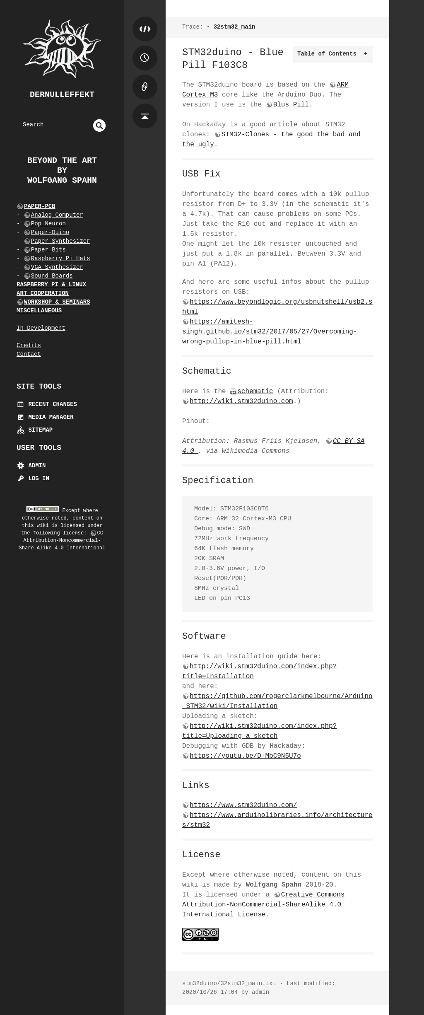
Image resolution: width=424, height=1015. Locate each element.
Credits (29, 345)
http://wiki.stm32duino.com (241, 401)
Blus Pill (291, 105)
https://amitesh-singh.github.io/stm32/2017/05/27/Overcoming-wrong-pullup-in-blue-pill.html (269, 332)
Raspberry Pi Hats (60, 258)
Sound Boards (52, 276)
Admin (31, 465)
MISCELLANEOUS (39, 310)
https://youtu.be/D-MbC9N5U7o (245, 756)
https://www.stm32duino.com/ (243, 805)
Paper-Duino (50, 232)
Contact (29, 354)
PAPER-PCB (39, 206)
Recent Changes (47, 404)
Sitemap (35, 430)
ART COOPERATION (43, 293)
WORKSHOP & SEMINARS (57, 302)
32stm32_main (234, 27)
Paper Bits (48, 250)
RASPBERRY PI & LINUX (51, 284)
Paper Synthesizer (60, 241)
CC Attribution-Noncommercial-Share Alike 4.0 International (62, 540)
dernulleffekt (62, 94)
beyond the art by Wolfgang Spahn (62, 170)
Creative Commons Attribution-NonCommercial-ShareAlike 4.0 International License (263, 904)
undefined (99, 125)
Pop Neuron (48, 223)
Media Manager (45, 417)
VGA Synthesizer (57, 267)
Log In (33, 478)
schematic (255, 391)
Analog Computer (57, 215)
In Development (41, 328)
